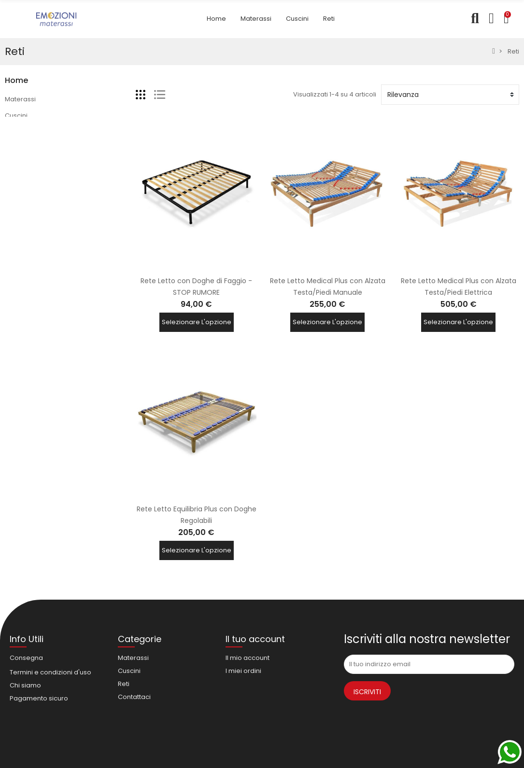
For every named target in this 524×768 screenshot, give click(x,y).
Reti (10, 132)
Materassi (20, 99)
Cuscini (16, 115)
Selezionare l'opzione (196, 323)
